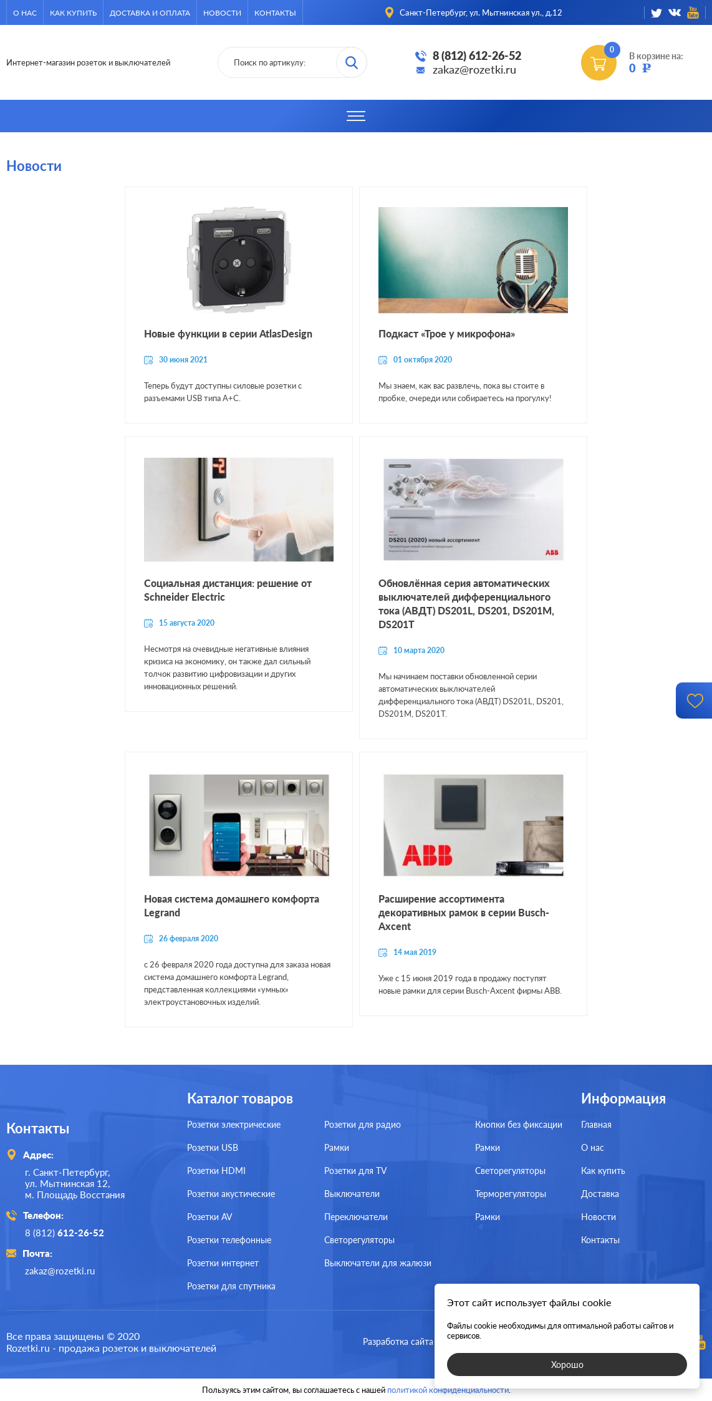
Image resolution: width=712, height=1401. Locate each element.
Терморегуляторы (510, 1193)
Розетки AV (209, 1216)
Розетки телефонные (229, 1239)
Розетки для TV (355, 1170)
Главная (596, 1124)
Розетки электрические (234, 1124)
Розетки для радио (362, 1124)
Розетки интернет (223, 1263)
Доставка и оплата (150, 12)
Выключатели (352, 1193)
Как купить (73, 12)
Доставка (600, 1193)
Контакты (275, 12)
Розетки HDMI (216, 1170)
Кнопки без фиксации (518, 1124)
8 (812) (64, 1232)
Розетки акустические (231, 1193)
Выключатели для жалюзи (377, 1263)
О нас (25, 12)
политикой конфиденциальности (448, 1390)
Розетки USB (212, 1147)
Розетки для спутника (231, 1286)
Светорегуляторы (359, 1239)
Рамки (336, 1147)
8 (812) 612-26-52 (477, 55)
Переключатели (356, 1216)
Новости (222, 12)
